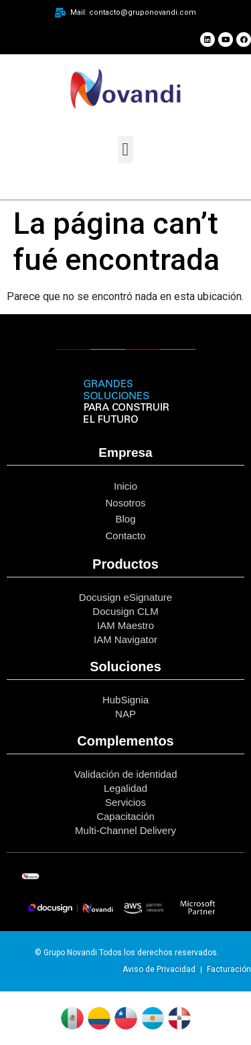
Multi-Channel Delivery (125, 830)
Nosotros (125, 502)
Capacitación (125, 816)
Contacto (125, 535)
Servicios (125, 802)
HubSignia (125, 699)
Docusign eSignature (125, 597)
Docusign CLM (125, 611)
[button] (125, 149)
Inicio (125, 486)
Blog (125, 519)
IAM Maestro (125, 625)
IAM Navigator (125, 639)
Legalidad (125, 788)
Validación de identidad (125, 774)
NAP (125, 713)
